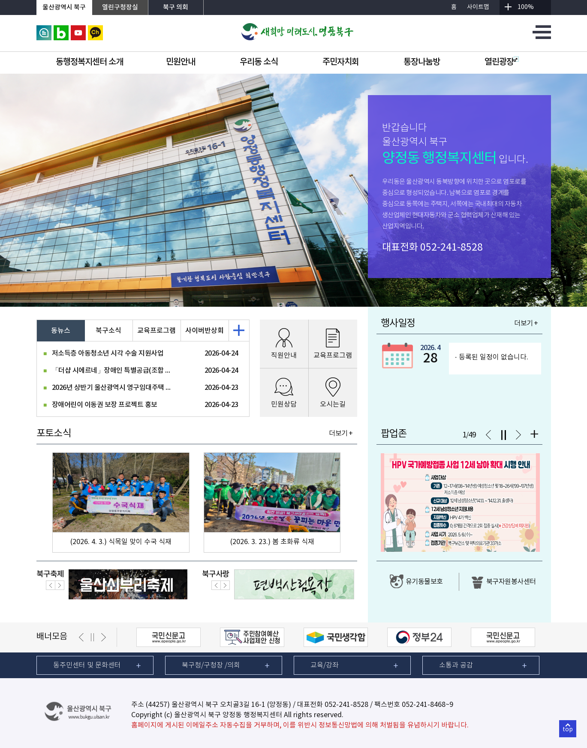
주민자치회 (340, 62)
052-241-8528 (451, 247)
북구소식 (108, 331)
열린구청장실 (120, 7)
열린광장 (502, 62)
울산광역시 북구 (64, 7)
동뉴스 (60, 331)
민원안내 (180, 62)
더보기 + (340, 433)
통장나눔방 (421, 62)
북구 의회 (175, 7)
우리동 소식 (259, 62)
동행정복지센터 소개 (89, 62)
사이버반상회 (204, 331)
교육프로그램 (156, 331)
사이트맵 (478, 7)
